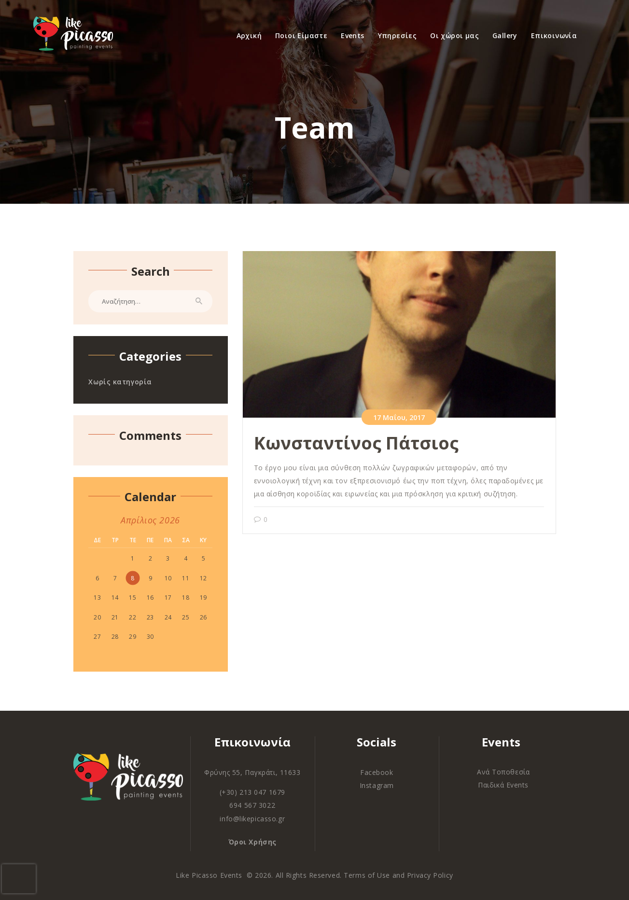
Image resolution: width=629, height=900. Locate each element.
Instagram (377, 785)
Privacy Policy (430, 875)
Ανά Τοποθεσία (503, 771)
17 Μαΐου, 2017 (399, 417)
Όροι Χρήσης (252, 841)
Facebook (376, 772)
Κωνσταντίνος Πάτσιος (356, 443)
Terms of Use (367, 875)
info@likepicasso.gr (252, 818)
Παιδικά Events (503, 784)
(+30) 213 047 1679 (252, 792)
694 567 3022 (252, 805)
